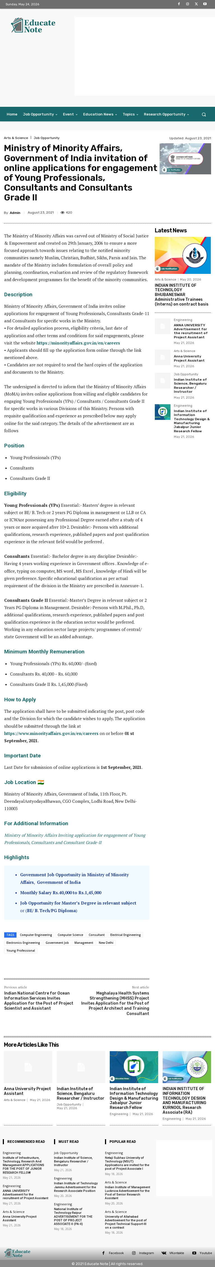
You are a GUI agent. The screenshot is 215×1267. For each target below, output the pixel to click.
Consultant (97, 935)
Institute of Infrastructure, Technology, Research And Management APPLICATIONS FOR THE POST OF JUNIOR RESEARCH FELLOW (23, 1165)
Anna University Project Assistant (189, 358)
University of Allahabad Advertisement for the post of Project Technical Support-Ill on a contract (126, 1222)
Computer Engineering (36, 935)
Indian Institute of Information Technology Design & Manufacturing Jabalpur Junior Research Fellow (192, 421)
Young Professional (20, 950)
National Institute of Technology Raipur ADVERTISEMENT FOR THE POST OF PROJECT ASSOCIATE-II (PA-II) (73, 1216)
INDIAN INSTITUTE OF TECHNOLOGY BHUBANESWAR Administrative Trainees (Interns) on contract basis (182, 295)
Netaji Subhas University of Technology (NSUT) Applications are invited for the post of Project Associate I (127, 1163)
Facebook (116, 1253)
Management (83, 943)
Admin (15, 212)
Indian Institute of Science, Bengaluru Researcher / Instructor (190, 386)
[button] (204, 114)
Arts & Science (16, 138)
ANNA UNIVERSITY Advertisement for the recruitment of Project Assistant (191, 331)
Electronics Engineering (23, 943)
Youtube (206, 1253)
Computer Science (70, 935)
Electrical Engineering (125, 935)
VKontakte (176, 1253)
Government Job (57, 943)
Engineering (183, 320)
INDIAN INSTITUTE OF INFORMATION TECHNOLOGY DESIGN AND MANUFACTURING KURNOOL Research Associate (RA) (184, 1100)
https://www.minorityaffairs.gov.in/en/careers (51, 733)
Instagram (146, 1253)
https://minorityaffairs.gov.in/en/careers (78, 343)
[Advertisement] (144, 56)
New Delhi (106, 943)
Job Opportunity (47, 138)
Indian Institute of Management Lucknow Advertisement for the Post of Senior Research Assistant (127, 1192)
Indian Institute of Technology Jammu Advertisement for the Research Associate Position (75, 1187)
